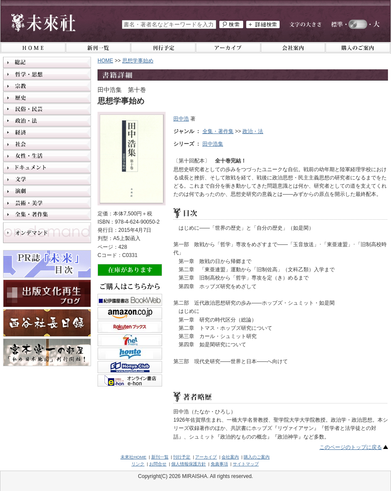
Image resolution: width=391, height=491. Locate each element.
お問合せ (157, 464)
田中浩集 (212, 144)
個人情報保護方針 (188, 464)
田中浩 (181, 119)
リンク (137, 464)
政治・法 (252, 131)
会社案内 (230, 457)
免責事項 (219, 464)
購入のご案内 (257, 457)
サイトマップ (246, 464)
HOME (105, 61)
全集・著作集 (218, 131)
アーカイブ (206, 457)
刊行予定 (181, 457)
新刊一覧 (160, 457)
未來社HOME (134, 457)
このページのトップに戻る (350, 447)
